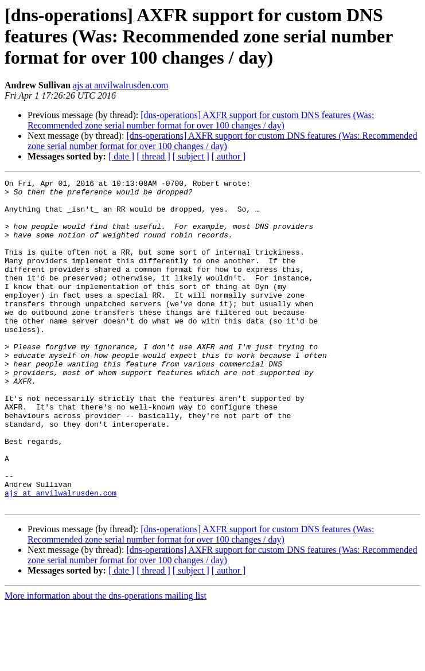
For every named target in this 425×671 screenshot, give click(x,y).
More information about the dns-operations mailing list (105, 661)
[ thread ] (153, 156)
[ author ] (229, 156)
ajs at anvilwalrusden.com (121, 85)
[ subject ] (191, 156)
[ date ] (121, 156)
